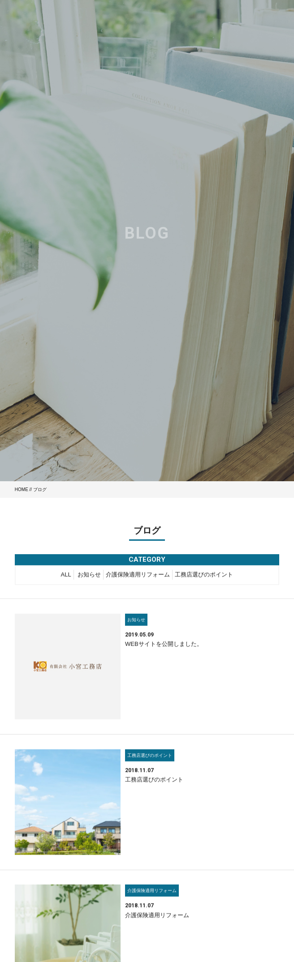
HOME (21, 489)
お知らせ (89, 575)
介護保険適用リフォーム (138, 575)
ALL (66, 575)
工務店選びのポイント (204, 575)
